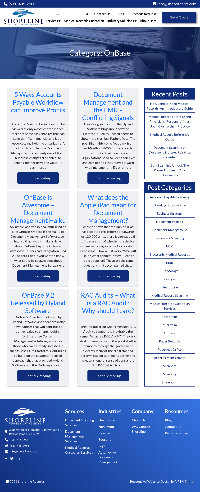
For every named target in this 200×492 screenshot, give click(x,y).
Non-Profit (106, 426)
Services (53, 21)
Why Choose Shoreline (141, 429)
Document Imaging (169, 221)
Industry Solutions (122, 21)
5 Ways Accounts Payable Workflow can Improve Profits (38, 102)
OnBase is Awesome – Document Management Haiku (38, 208)
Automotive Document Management (107, 457)
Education (105, 439)
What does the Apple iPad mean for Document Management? (108, 208)
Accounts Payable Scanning (169, 197)
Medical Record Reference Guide (169, 136)
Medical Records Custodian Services (170, 306)
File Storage (169, 271)
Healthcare (170, 287)
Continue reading (38, 178)
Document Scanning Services (79, 422)
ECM (169, 246)
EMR (169, 262)
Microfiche (170, 317)
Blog (121, 14)
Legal (102, 446)
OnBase (169, 333)
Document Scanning (169, 238)
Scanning (169, 374)
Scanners (169, 366)
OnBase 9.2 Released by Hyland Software (38, 302)
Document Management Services (74, 436)
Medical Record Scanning (169, 295)
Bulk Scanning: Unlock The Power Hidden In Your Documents (169, 170)
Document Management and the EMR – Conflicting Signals (108, 106)
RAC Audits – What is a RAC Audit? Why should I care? (108, 302)
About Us (148, 21)
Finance (104, 433)
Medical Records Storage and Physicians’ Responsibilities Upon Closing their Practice (169, 121)
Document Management (169, 230)
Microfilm (170, 325)
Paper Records (169, 341)
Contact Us (102, 14)
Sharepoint (170, 382)
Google (169, 279)
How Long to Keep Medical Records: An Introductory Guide (169, 106)
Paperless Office (170, 349)
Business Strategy (169, 213)
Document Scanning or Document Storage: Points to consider (170, 152)
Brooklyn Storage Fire (170, 205)
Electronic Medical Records (170, 254)
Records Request (143, 14)
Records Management (170, 358)
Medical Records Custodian (84, 21)
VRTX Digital (184, 481)
